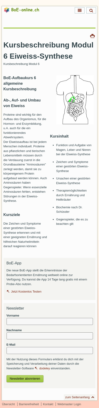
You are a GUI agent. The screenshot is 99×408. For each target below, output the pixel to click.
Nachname (14, 330)
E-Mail (11, 344)
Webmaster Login (69, 404)
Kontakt (48, 404)
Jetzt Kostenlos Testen (26, 291)
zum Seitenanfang (77, 397)
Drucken (92, 35)
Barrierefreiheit (29, 404)
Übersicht (8, 404)
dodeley (44, 368)
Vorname (13, 315)
